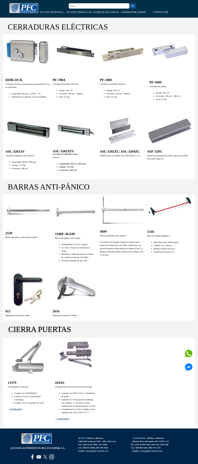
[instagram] (51, 457)
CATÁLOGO (15, 409)
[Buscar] (99, 6)
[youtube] (39, 457)
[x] (45, 457)
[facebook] (32, 457)
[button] (96, 451)
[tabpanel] (28, 89)
